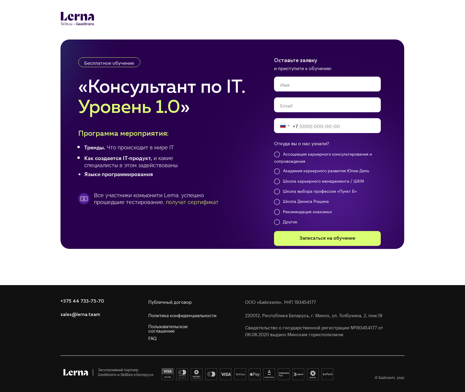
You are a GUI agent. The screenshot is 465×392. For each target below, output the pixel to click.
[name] (327, 84)
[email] (327, 104)
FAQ (152, 337)
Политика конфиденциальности (182, 314)
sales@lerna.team (80, 314)
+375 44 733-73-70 (82, 301)
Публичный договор (170, 301)
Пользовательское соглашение (168, 328)
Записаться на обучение (327, 238)
